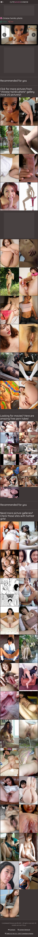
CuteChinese (19, 2)
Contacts (11, 930)
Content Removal (24, 930)
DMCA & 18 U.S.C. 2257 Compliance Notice (19, 933)
